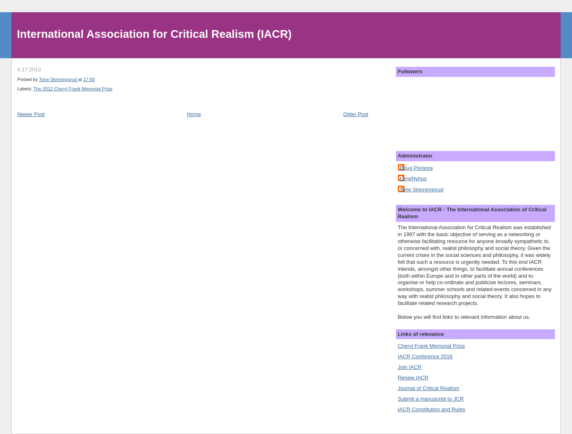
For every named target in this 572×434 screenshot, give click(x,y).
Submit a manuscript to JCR (431, 399)
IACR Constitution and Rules (431, 409)
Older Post (355, 114)
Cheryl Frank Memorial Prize (431, 346)
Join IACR (410, 367)
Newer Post (30, 114)
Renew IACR (413, 378)
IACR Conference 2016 (425, 356)
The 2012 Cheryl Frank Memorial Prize (73, 88)
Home (194, 114)
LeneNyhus (413, 178)
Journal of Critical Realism (428, 388)
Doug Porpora (416, 168)
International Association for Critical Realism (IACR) (154, 34)
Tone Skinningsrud (422, 189)
